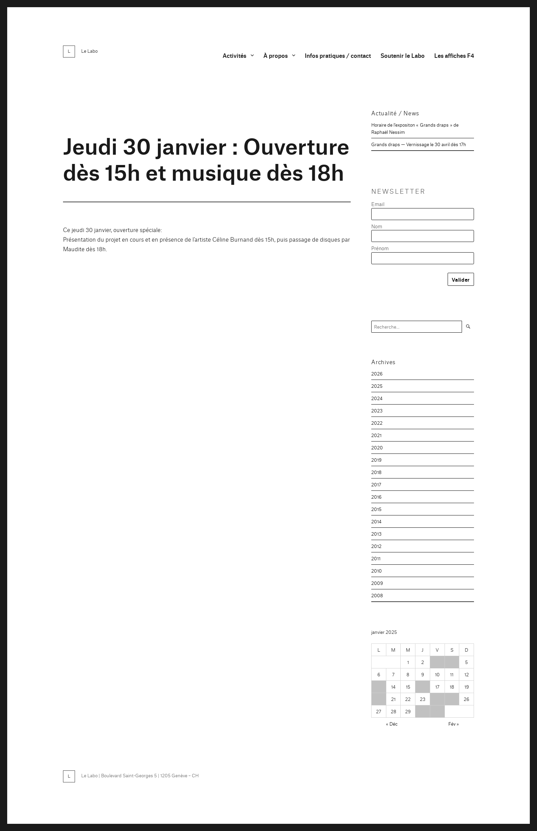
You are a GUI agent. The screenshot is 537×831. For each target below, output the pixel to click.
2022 (377, 423)
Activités (234, 55)
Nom (376, 226)
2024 (377, 398)
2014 (376, 521)
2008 (377, 595)
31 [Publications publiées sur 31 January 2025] (437, 711)
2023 (377, 410)
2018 (376, 472)
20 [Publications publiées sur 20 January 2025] (379, 699)
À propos (275, 55)
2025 (377, 386)
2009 (377, 583)
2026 (377, 373)
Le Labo (89, 51)
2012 (376, 546)
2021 (376, 435)
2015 (376, 509)
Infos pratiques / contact (338, 55)
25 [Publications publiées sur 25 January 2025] (451, 699)
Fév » (453, 723)
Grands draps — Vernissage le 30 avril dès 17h (418, 144)
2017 (376, 484)
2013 (376, 533)
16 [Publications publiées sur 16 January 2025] (422, 686)
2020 (377, 447)
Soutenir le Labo (402, 55)
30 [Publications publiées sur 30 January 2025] (422, 711)
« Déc (392, 723)
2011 (375, 558)
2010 (376, 570)
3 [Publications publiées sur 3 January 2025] (437, 662)
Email (378, 204)
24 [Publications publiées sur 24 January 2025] (437, 699)
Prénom (380, 248)
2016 (376, 497)
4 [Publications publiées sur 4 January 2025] (451, 662)
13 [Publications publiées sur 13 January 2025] (378, 686)
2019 (376, 460)
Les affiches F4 (454, 55)
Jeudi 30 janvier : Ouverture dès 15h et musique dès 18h (206, 157)
